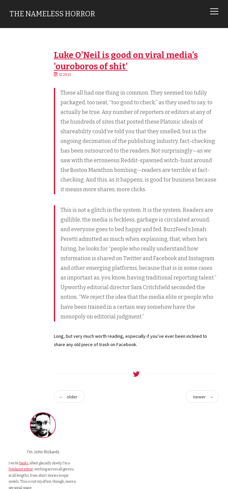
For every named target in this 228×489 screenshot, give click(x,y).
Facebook (25, 189)
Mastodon (25, 181)
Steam (22, 205)
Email (21, 164)
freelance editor (21, 117)
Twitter (23, 172)
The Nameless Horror (52, 14)
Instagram (25, 197)
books (23, 104)
